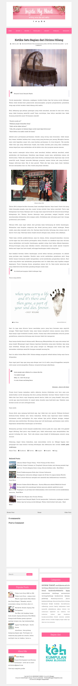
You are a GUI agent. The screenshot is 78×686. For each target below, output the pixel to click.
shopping (57, 619)
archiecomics (45, 611)
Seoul (44, 590)
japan (59, 614)
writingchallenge (58, 44)
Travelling (36, 30)
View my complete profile (16, 668)
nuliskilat (67, 617)
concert (51, 606)
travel (52, 585)
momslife (44, 609)
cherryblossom (65, 604)
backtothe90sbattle (56, 590)
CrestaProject (24, 677)
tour (46, 622)
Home (10, 30)
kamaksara (67, 614)
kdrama (67, 596)
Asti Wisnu (20, 656)
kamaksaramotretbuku (47, 617)
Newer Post (10, 512)
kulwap (67, 601)
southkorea (59, 585)
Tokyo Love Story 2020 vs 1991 (24, 593)
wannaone (52, 622)
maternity (61, 617)
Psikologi (56, 30)
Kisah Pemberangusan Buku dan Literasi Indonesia (34, 472)
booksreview (59, 596)
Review (18, 30)
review (45, 585)
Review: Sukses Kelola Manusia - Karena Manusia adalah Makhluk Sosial (41, 484)
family (56, 606)
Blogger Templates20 (43, 679)
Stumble (47, 450)
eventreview (46, 593)
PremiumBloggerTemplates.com (53, 677)
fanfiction (63, 611)
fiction (63, 601)
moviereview (65, 593)
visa (48, 622)
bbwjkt (51, 604)
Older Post (68, 512)
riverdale (52, 619)
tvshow (64, 609)
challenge (55, 593)
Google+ (39, 450)
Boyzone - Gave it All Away (60, 387)
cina (58, 611)
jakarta (68, 598)
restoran (48, 619)
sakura (59, 609)
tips (69, 619)
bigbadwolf (52, 611)
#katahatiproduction (28, 44)
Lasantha (40, 677)
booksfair (57, 604)
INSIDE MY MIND (38, 676)
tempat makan (63, 619)
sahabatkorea (52, 609)
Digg (55, 450)
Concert (46, 30)
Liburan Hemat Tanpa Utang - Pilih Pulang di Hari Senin (36, 462)
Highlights (66, 30)
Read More (60, 468)
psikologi (45, 598)
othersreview (53, 588)
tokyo (43, 622)
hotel (68, 606)
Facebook (22, 450)
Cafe (68, 609)
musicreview (64, 588)
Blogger (52, 676)
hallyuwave (62, 606)
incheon (53, 614)
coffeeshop (45, 606)
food (68, 611)
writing (49, 44)
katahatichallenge (41, 44)
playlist (43, 619)
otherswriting (57, 601)
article (67, 585)
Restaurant (45, 604)
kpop (68, 590)
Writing (26, 30)
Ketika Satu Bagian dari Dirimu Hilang (39, 40)
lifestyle (56, 617)
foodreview (44, 614)
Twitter (30, 450)
